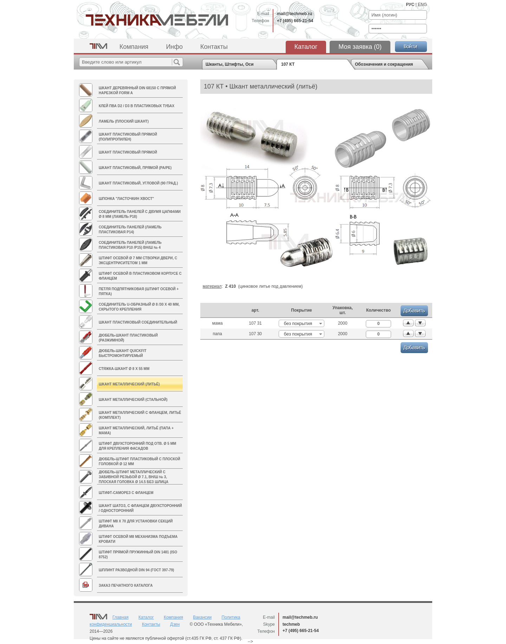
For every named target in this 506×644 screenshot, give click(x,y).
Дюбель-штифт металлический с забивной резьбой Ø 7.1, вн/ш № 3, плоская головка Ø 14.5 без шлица (133, 477)
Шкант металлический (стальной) (133, 400)
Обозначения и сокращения (384, 64)
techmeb (291, 624)
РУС (410, 4)
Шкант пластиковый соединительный (138, 322)
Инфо (174, 46)
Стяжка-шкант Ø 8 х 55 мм (124, 369)
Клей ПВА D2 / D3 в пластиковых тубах (136, 106)
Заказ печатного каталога (126, 585)
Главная (120, 617)
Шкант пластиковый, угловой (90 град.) (138, 183)
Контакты (214, 46)
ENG (422, 4)
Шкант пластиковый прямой (128, 152)
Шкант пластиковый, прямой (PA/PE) (135, 168)
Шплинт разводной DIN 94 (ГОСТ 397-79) (136, 570)
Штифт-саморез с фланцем (126, 493)
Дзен (175, 624)
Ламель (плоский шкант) (124, 121)
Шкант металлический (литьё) (129, 384)
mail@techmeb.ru (294, 13)
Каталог (305, 46)
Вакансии (202, 617)
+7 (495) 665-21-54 (295, 20)
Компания (133, 46)
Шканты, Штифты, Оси (230, 64)
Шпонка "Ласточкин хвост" (126, 199)
